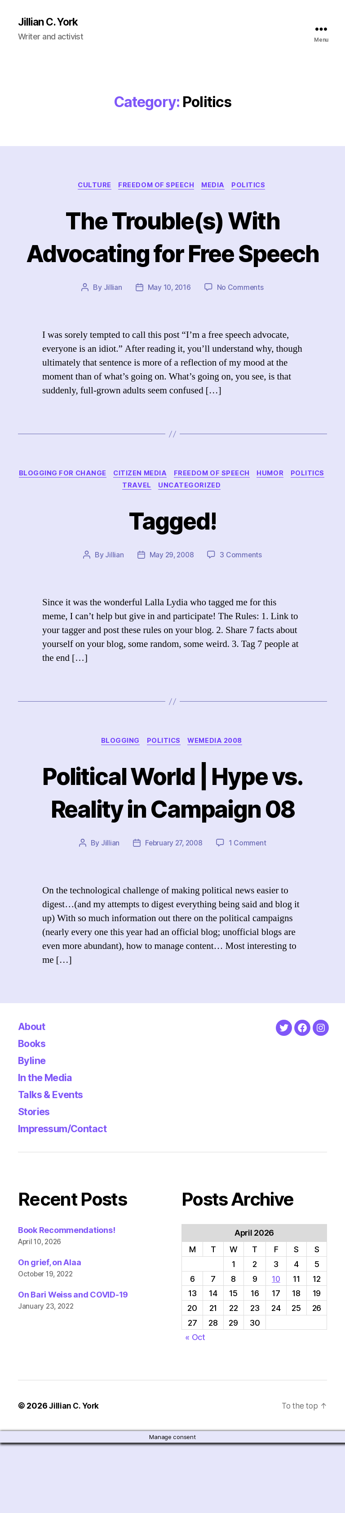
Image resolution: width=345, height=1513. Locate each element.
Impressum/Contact (68, 1198)
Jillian (111, 321)
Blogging (117, 778)
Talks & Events (54, 1164)
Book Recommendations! (66, 1300)
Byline (33, 1130)
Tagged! (172, 556)
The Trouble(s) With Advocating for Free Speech (172, 253)
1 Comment (249, 913)
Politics (253, 186)
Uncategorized (212, 521)
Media (215, 186)
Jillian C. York (49, 22)
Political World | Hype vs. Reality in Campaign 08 (172, 845)
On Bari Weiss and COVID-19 (73, 1365)
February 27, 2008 (173, 913)
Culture (92, 186)
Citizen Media (160, 508)
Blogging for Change (79, 508)
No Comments (241, 321)
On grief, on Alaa (49, 1332)
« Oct (195, 1408)
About (33, 1096)
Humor (296, 508)
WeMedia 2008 (218, 778)
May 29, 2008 (171, 591)
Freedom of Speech (156, 186)
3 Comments (242, 591)
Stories (36, 1181)
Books (34, 1113)
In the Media (49, 1147)
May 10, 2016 (168, 321)
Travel (158, 521)
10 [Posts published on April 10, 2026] (276, 1349)
